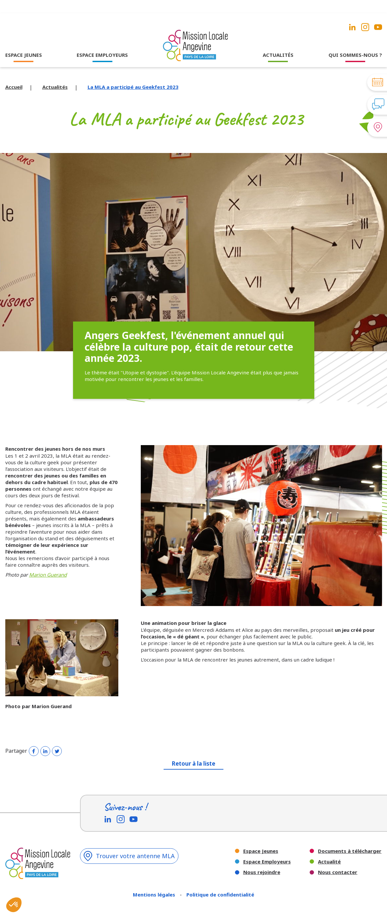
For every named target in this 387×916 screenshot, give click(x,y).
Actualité (329, 861)
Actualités (55, 87)
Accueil (13, 87)
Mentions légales (154, 894)
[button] (14, 905)
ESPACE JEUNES (23, 55)
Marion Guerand (48, 574)
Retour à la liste (193, 763)
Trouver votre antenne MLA (129, 856)
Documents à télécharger (349, 851)
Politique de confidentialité (220, 894)
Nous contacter (337, 872)
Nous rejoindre (261, 872)
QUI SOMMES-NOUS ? (355, 55)
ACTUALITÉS (278, 55)
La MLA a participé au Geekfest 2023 (133, 87)
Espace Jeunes (260, 851)
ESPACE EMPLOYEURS (102, 55)
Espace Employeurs (267, 861)
